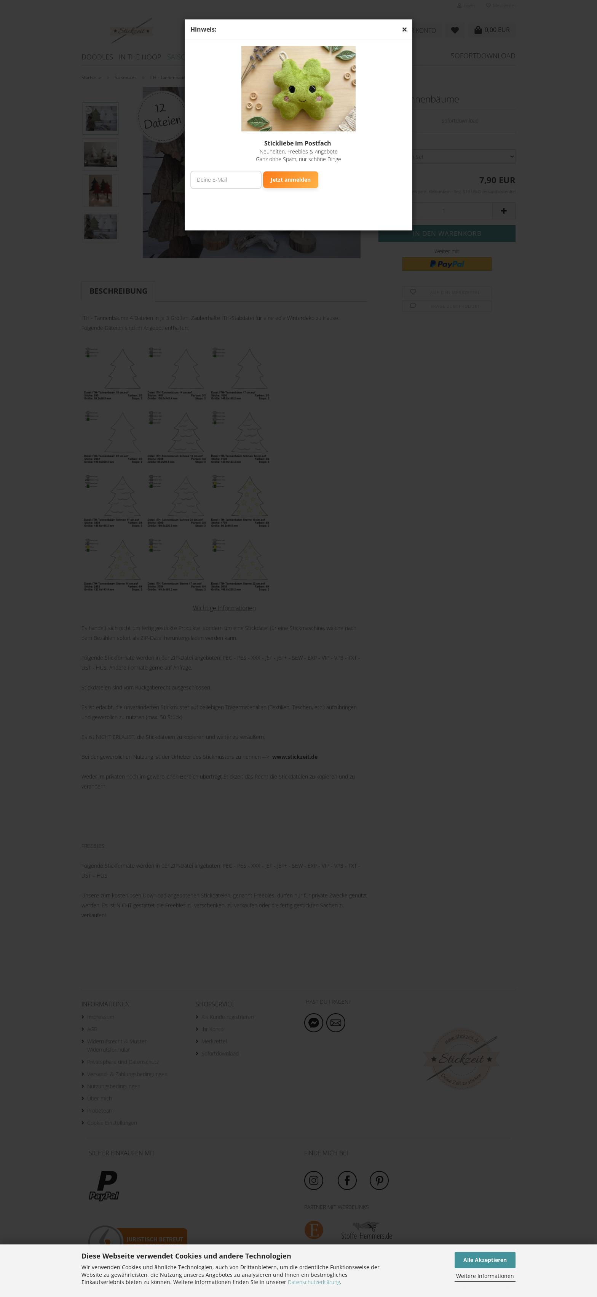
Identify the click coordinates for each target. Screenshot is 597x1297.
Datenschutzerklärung (314, 1282)
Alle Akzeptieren (485, 1259)
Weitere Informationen (485, 1275)
